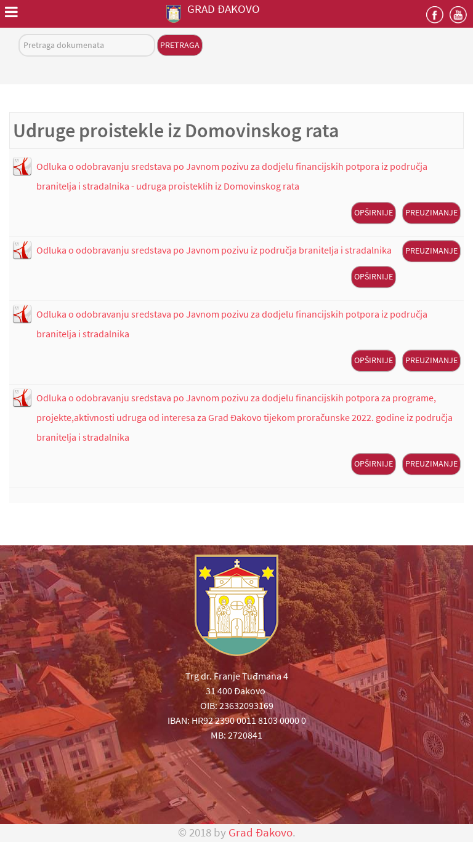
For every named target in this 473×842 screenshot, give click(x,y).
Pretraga (180, 44)
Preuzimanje (431, 212)
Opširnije (373, 212)
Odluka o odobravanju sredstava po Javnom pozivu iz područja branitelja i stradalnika (214, 250)
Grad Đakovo (260, 832)
